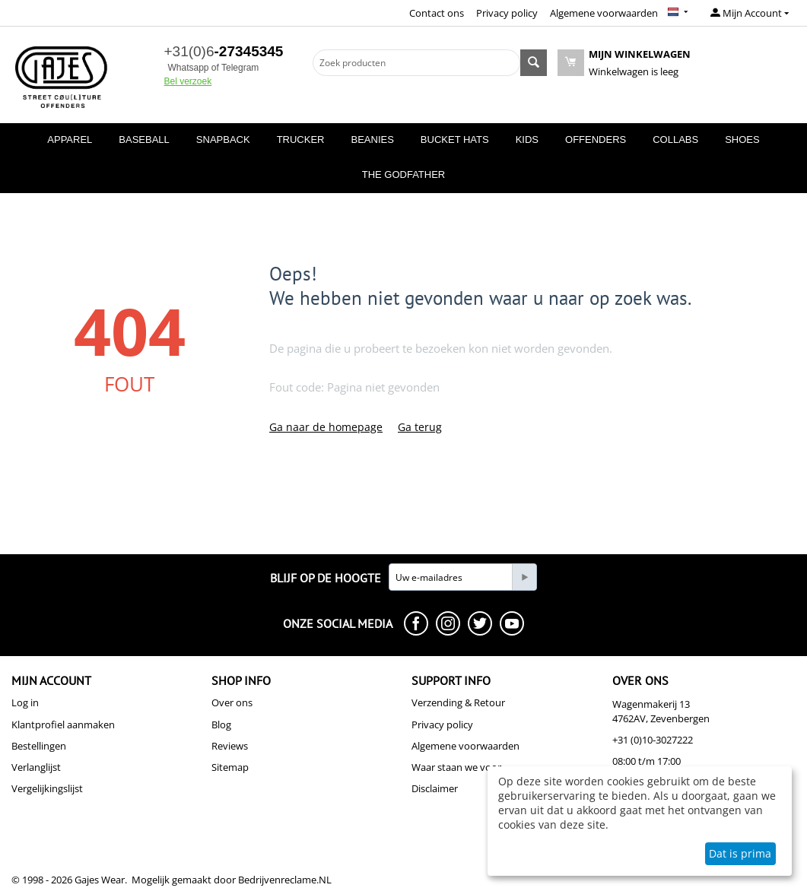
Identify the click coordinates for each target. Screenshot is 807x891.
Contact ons (436, 13)
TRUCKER (301, 139)
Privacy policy (507, 13)
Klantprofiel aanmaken (63, 724)
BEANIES (372, 139)
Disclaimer (434, 788)
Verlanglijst (36, 767)
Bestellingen (38, 746)
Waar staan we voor (456, 767)
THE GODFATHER (404, 174)
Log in (25, 702)
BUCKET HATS (455, 139)
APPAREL (69, 139)
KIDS (527, 139)
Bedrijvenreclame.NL (285, 879)
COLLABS (675, 139)
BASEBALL (144, 139)
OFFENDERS (595, 139)
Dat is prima (740, 853)
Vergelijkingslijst (47, 788)
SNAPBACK (223, 139)
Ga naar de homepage (326, 427)
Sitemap (230, 767)
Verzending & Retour (458, 702)
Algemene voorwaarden (604, 13)
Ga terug (420, 427)
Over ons (232, 702)
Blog (221, 724)
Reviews (229, 746)
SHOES (742, 139)
